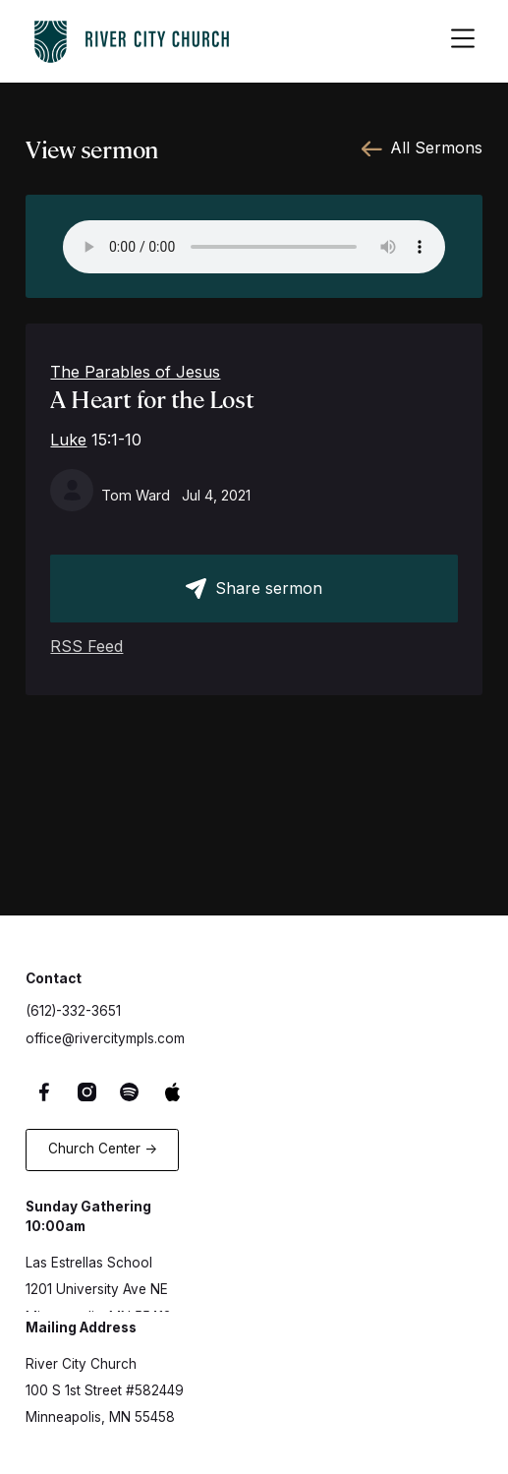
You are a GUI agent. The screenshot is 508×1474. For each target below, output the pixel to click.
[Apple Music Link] (175, 1092)
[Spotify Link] (132, 1092)
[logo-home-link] (131, 38)
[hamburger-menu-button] (463, 41)
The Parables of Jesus (135, 372)
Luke (68, 439)
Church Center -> (102, 1148)
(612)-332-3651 (73, 1011)
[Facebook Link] (47, 1092)
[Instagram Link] (89, 1092)
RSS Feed (86, 646)
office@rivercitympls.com (105, 1038)
